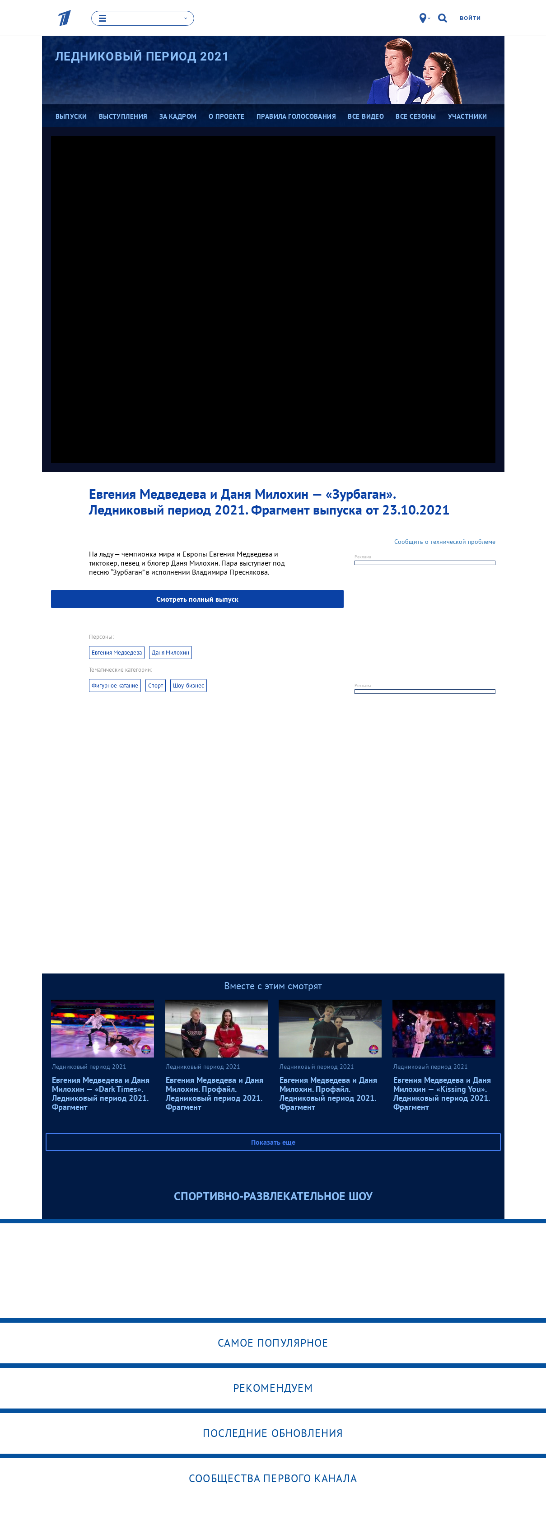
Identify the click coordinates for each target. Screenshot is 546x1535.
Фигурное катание (115, 685)
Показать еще (273, 1142)
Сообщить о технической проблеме (444, 542)
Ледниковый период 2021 (142, 56)
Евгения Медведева (117, 652)
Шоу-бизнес (188, 685)
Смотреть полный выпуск (197, 599)
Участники (467, 116)
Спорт (155, 685)
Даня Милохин (170, 652)
